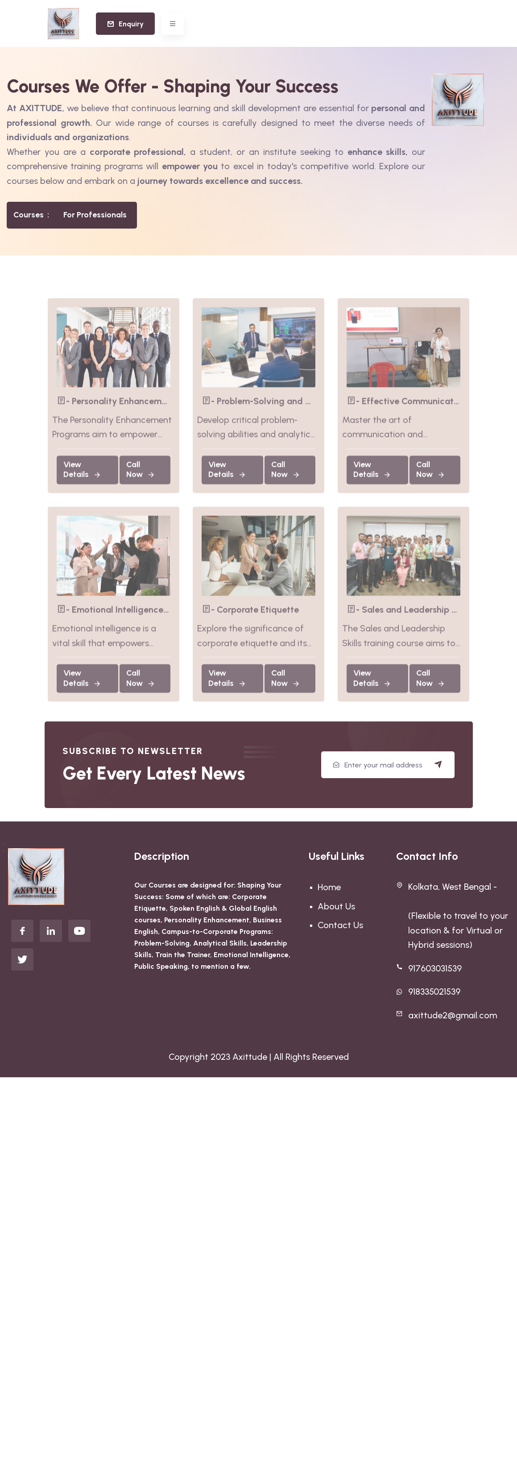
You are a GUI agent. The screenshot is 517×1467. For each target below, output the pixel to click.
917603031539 (435, 968)
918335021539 (434, 991)
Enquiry (125, 24)
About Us (336, 906)
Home (329, 887)
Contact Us (340, 925)
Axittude (249, 1056)
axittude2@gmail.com (452, 1015)
